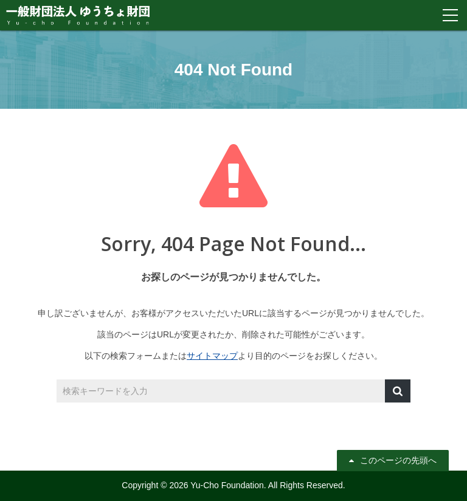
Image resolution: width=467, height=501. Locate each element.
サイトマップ (212, 356)
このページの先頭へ (398, 460)
